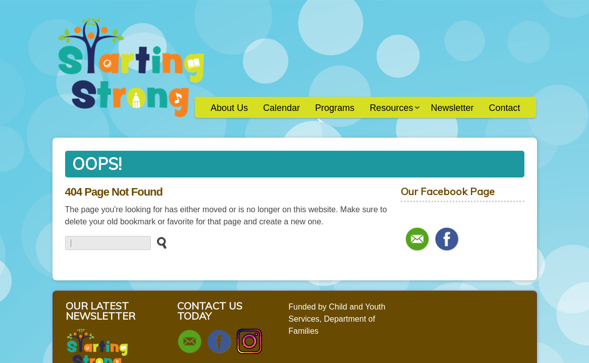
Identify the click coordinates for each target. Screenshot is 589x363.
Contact (504, 108)
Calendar (281, 108)
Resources (391, 111)
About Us (229, 108)
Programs (334, 108)
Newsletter (452, 108)
